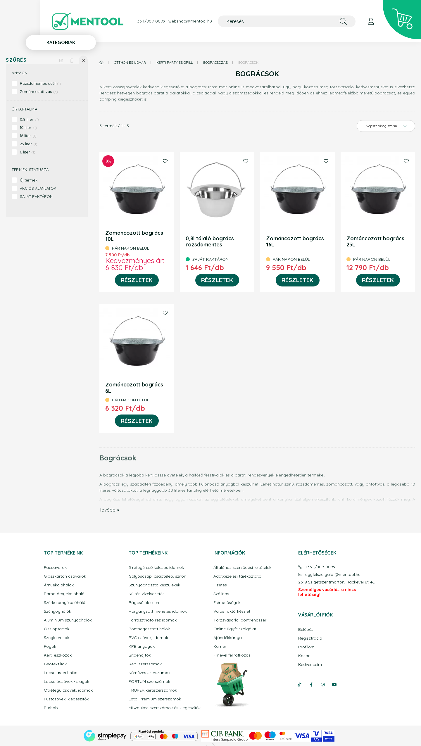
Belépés (305, 629)
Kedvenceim (310, 664)
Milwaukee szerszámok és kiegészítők (165, 707)
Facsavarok (55, 567)
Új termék (28, 180)
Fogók (50, 646)
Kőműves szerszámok (149, 672)
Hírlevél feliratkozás (232, 655)
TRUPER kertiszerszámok (153, 690)
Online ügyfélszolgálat (234, 628)
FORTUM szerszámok (149, 681)
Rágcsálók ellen (144, 602)
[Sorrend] (386, 126)
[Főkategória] (101, 62)
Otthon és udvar (130, 62)
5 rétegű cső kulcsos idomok (156, 567)
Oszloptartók (56, 628)
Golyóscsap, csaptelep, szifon (157, 576)
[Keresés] (287, 21)
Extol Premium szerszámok (155, 699)
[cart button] (402, 19)
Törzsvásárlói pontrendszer (239, 620)
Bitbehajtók (140, 655)
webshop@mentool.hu (190, 21)
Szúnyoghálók (57, 611)
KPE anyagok (142, 646)
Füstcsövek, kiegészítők (66, 699)
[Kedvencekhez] (165, 161)
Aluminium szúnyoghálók (68, 620)
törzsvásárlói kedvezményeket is (362, 86)
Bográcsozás (215, 62)
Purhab (51, 707)
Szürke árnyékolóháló (64, 602)
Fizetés (220, 585)
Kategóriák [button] (60, 42)
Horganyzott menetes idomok (158, 611)
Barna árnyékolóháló (64, 593)
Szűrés (16, 60)
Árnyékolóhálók (59, 585)
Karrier (219, 646)
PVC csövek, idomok (148, 637)
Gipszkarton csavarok (65, 576)
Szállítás (221, 593)
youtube (334, 684)
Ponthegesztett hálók (149, 628)
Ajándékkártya (227, 637)
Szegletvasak (56, 637)
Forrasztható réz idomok (153, 620)
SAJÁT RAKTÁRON (36, 196)
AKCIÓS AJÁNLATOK (38, 188)
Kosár (304, 655)
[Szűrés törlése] (71, 60)
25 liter (28, 143)
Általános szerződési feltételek (242, 567)
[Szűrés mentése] (61, 60)
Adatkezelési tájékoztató (237, 576)
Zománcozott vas (39, 91)
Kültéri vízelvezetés (147, 593)
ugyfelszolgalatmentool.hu (332, 574)
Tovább (107, 509)
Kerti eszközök (58, 655)
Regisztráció (310, 638)
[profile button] (371, 21)
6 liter (27, 152)
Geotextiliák (55, 664)
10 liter (28, 127)
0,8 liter (29, 119)
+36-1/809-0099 (150, 21)
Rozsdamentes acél (40, 83)
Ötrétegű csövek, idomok (68, 690)
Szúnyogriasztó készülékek (154, 585)
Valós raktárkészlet (231, 611)
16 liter (28, 135)
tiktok (299, 684)
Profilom (306, 647)
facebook (311, 684)
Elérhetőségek (226, 602)
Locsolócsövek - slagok (66, 681)
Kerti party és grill (174, 62)
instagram (323, 684)
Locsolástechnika (60, 672)
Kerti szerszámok (145, 664)
